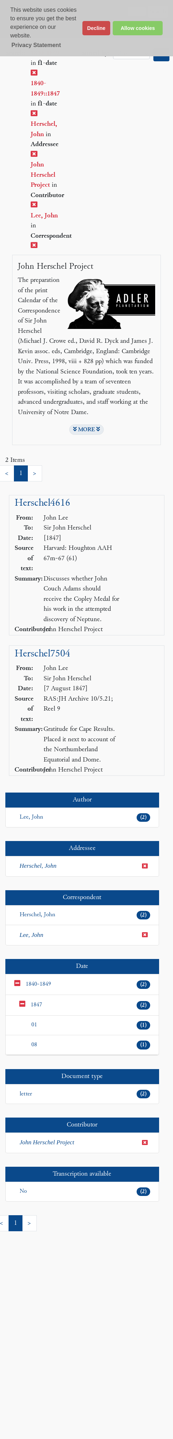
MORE (86, 429)
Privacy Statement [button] (36, 45)
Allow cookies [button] (138, 28)
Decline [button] (96, 28)
